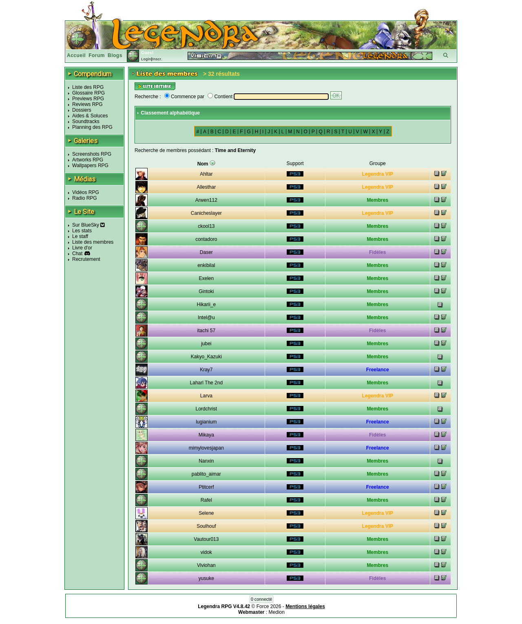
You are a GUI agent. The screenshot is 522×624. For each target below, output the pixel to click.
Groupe (377, 163)
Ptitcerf (206, 487)
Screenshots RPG (91, 154)
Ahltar (206, 174)
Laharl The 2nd (206, 383)
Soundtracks (86, 121)
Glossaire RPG (88, 93)
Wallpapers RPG (90, 165)
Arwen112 (206, 200)
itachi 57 (206, 330)
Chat (77, 253)
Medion (277, 612)
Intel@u (206, 317)
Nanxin (206, 461)
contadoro (206, 239)
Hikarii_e (206, 304)
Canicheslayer (206, 213)
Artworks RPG (87, 160)
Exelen (206, 278)
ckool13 (206, 226)
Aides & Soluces (90, 116)
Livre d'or (82, 248)
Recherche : (148, 96)
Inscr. (157, 59)
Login (146, 59)
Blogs (115, 55)
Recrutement (86, 259)
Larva (206, 396)
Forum (96, 55)
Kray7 (206, 370)
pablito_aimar (206, 474)
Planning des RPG (92, 127)
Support (295, 163)
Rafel (206, 500)
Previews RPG (88, 98)
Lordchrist (206, 409)
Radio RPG (84, 198)
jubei (206, 343)
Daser (206, 252)
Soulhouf (206, 526)
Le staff (80, 236)
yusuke (206, 578)
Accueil (76, 55)
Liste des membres (92, 242)
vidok (206, 552)
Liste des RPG (88, 87)
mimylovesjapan (206, 448)
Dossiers (81, 110)
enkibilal (206, 265)
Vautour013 (206, 539)
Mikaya (206, 435)
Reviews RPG (87, 104)
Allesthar (206, 187)
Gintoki (206, 291)
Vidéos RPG (85, 192)
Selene (206, 513)
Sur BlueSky (88, 225)
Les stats (82, 231)
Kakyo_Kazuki (206, 356)
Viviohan (206, 565)
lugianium (206, 422)
